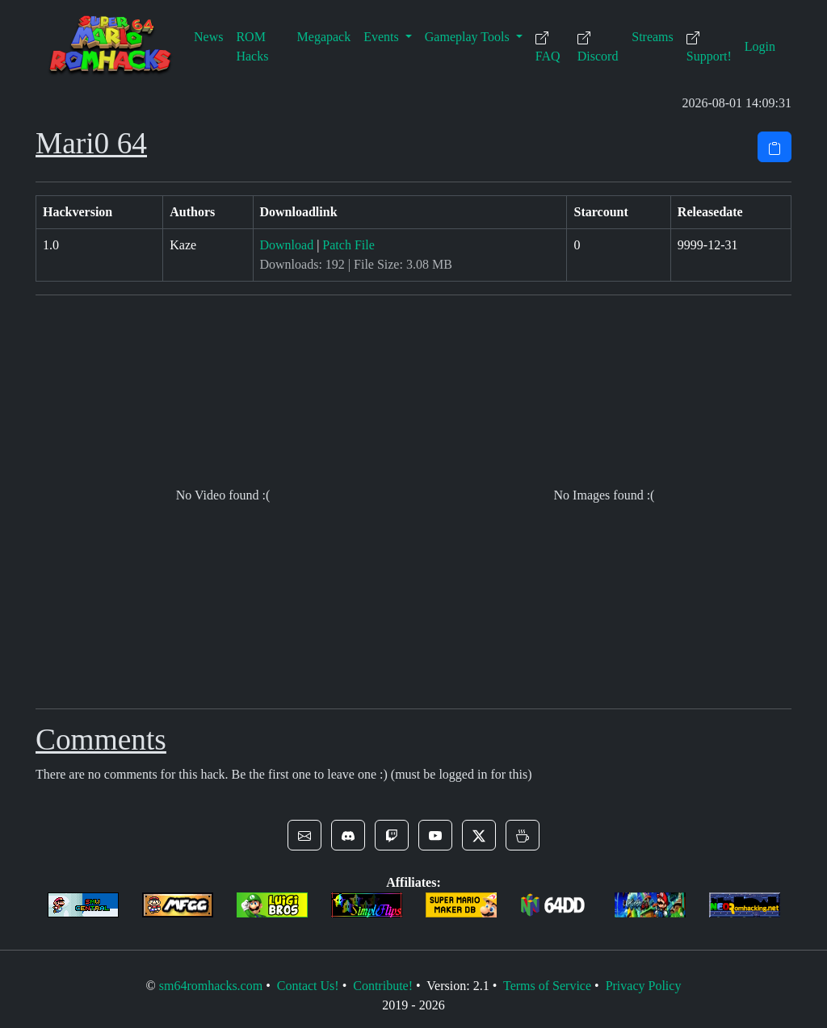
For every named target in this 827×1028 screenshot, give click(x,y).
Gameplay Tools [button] (469, 37)
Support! (709, 47)
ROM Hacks (252, 46)
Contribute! (383, 985)
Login (760, 46)
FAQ (547, 47)
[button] (304, 835)
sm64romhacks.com (210, 985)
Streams (653, 37)
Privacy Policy (644, 985)
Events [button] (382, 37)
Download (287, 245)
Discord (598, 47)
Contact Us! (308, 985)
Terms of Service (547, 985)
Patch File (348, 245)
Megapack (324, 37)
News (208, 37)
